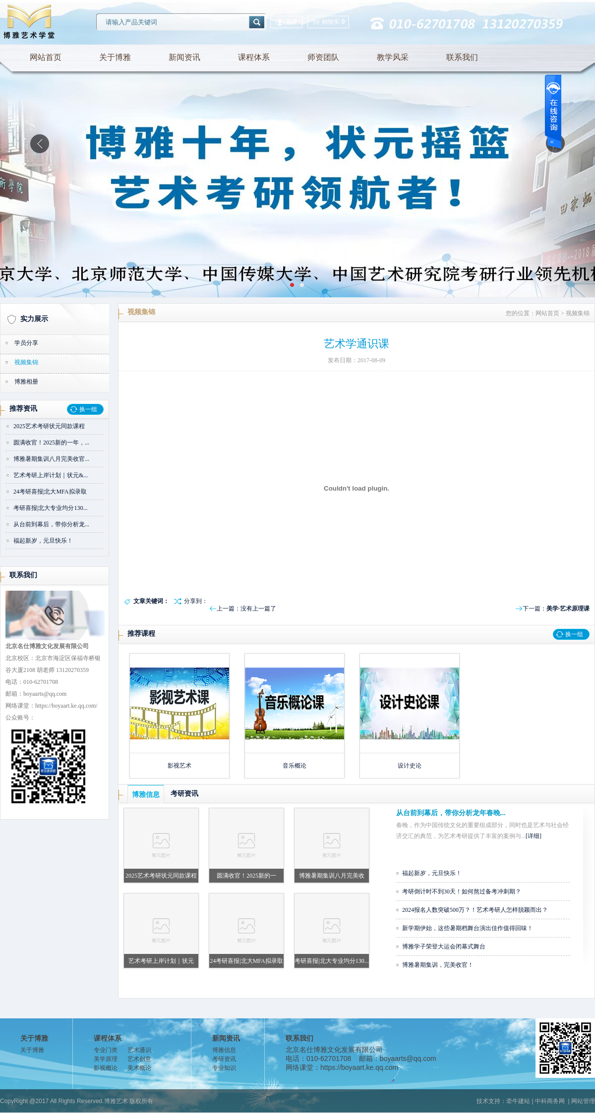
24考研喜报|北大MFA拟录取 (50, 491)
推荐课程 (141, 633)
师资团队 (323, 57)
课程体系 (254, 57)
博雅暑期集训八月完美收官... (51, 458)
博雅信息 (146, 794)
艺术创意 (139, 1059)
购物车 (328, 22)
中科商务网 (550, 1101)
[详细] (533, 836)
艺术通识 (139, 1050)
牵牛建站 (518, 1101)
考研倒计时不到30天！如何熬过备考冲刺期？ (461, 891)
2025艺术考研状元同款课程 (49, 426)
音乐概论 (294, 765)
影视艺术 (179, 765)
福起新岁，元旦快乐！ (43, 540)
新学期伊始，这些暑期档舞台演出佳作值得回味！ (467, 928)
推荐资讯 (23, 408)
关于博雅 (115, 57)
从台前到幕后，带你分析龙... (51, 524)
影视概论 (106, 1067)
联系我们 (462, 57)
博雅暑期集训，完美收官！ (438, 964)
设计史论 (409, 765)
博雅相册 (26, 381)
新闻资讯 (184, 57)
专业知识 (224, 1067)
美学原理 (106, 1059)
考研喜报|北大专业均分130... (50, 507)
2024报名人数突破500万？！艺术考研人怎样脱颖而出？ (475, 909)
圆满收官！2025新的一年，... (51, 442)
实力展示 (34, 319)
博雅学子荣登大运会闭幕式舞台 (443, 946)
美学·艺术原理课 (568, 608)
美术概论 (139, 1067)
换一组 (88, 409)
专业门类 (106, 1050)
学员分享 (26, 342)
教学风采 (393, 57)
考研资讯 (184, 793)
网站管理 (583, 1101)
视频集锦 (26, 362)
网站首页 (45, 57)
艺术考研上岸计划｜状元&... (50, 475)
